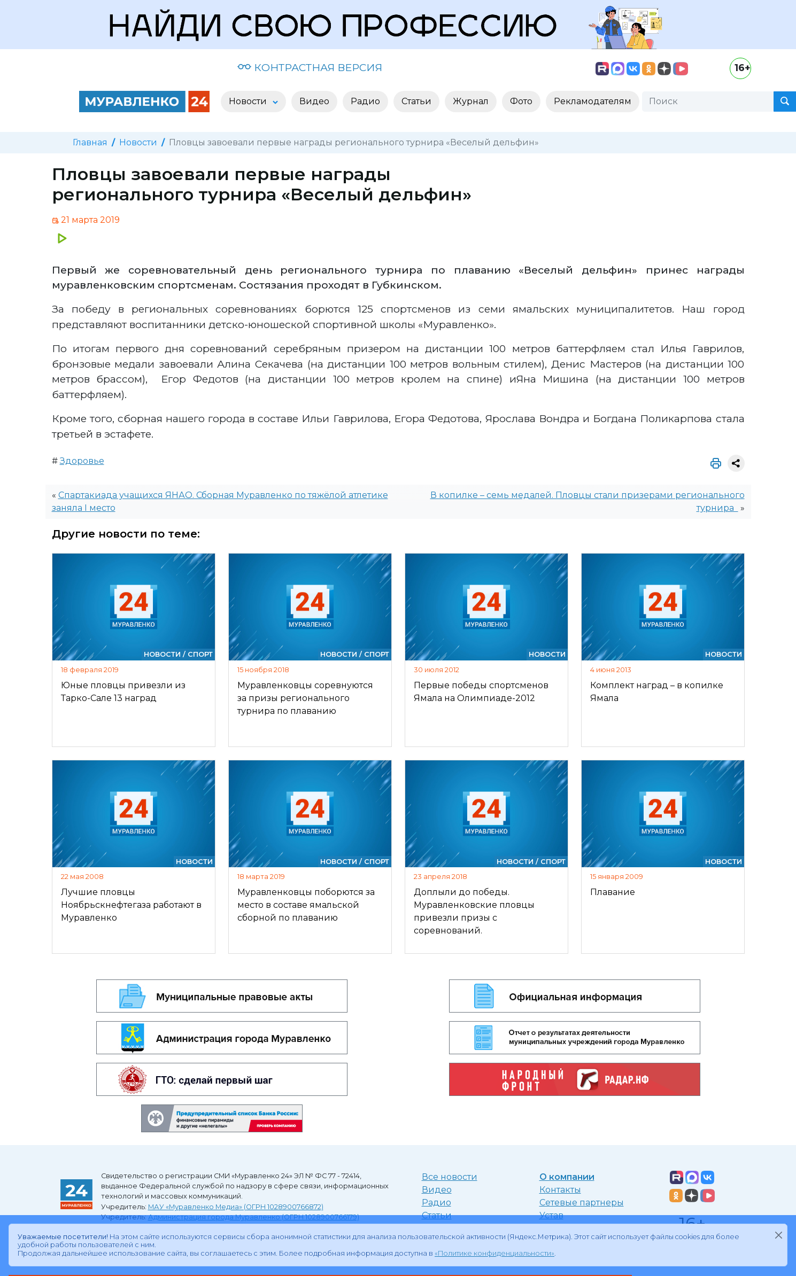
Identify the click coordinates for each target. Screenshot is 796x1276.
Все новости (449, 1177)
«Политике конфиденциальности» (494, 1253)
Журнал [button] (471, 101)
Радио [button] (365, 101)
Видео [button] (314, 101)
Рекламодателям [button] (592, 101)
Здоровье (82, 461)
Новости (138, 142)
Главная (90, 142)
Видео (437, 1190)
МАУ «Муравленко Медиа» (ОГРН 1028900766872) (235, 1207)
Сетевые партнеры (581, 1202)
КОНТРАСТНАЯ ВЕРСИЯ (309, 67)
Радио (436, 1202)
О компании (566, 1177)
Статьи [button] (416, 101)
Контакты (560, 1190)
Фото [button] (521, 101)
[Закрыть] (778, 1235)
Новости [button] (249, 101)
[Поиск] (708, 101)
